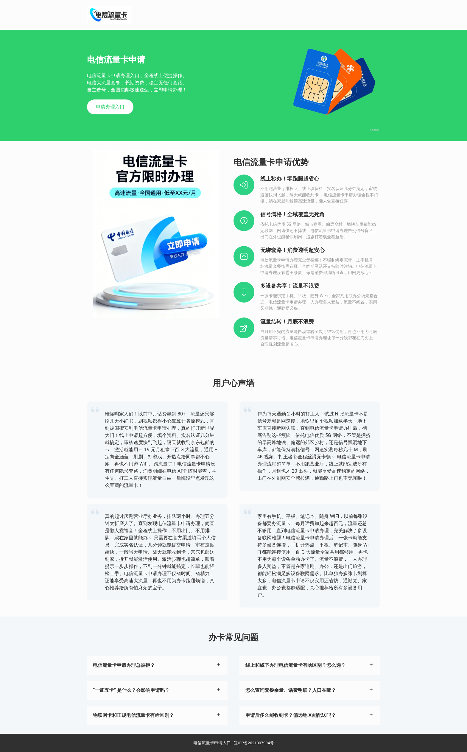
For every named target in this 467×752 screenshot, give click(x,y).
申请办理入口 (110, 107)
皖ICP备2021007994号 (254, 742)
